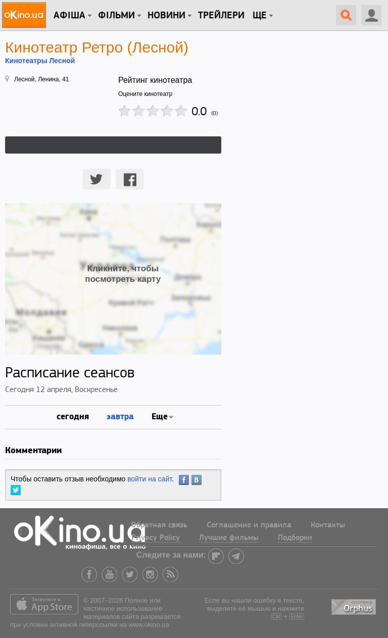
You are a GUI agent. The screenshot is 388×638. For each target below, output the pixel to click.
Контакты (328, 525)
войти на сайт (149, 479)
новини (166, 16)
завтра (120, 416)
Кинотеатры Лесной (40, 61)
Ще (260, 16)
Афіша (69, 16)
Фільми (116, 16)
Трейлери (221, 16)
